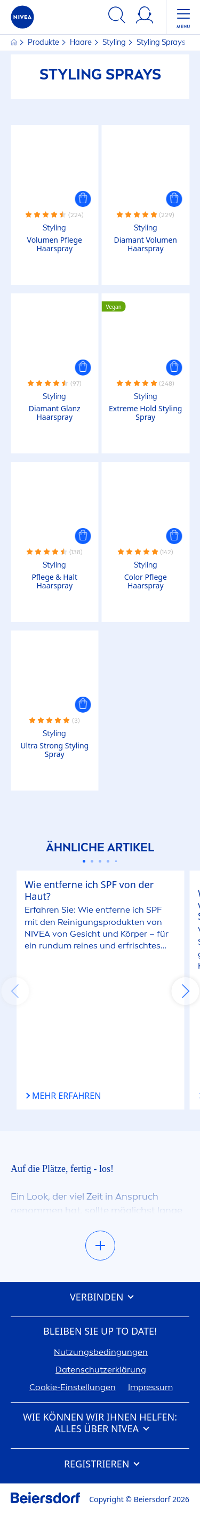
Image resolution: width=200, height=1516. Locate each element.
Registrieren (100, 1464)
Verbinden (100, 1297)
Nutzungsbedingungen (101, 1352)
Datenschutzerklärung (100, 1370)
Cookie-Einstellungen (72, 1387)
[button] (83, 199)
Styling (114, 42)
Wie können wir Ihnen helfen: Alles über (100, 1422)
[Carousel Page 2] (92, 861)
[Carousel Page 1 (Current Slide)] (84, 861)
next (185, 991)
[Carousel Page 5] (116, 861)
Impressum (150, 1387)
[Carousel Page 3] (100, 861)
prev (15, 991)
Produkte (44, 42)
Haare (81, 42)
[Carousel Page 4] (108, 861)
